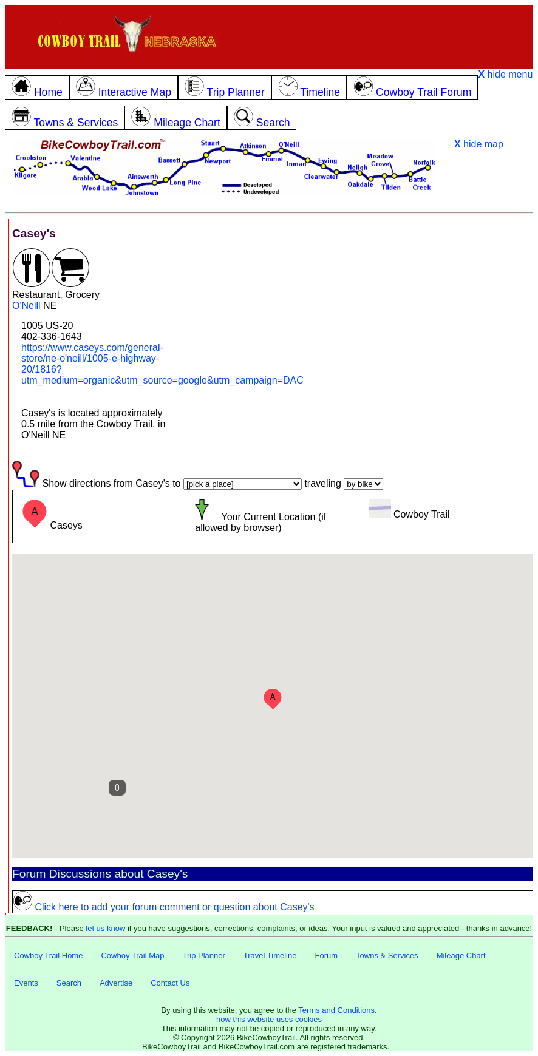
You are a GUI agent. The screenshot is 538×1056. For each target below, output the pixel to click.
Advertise (116, 982)
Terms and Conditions (336, 1010)
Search (68, 982)
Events (26, 982)
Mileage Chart (461, 955)
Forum (326, 955)
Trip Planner (203, 955)
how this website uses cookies (269, 1019)
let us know (105, 928)
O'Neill (26, 305)
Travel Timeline (270, 955)
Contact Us (170, 982)
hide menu (505, 74)
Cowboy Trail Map (132, 955)
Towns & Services (387, 955)
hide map (478, 144)
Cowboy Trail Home (48, 955)
